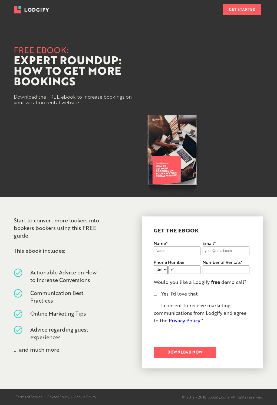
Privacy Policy (184, 320)
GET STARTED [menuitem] (242, 9)
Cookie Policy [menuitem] (85, 396)
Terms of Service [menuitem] (29, 396)
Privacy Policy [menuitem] (58, 396)
